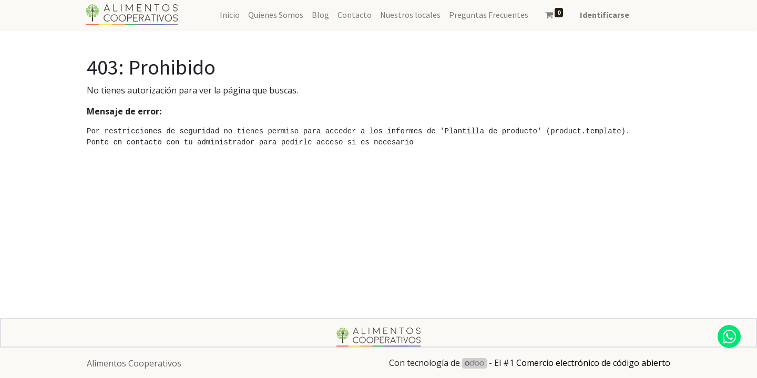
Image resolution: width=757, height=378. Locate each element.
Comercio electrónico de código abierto (593, 363)
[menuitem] (230, 14)
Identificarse (604, 14)
